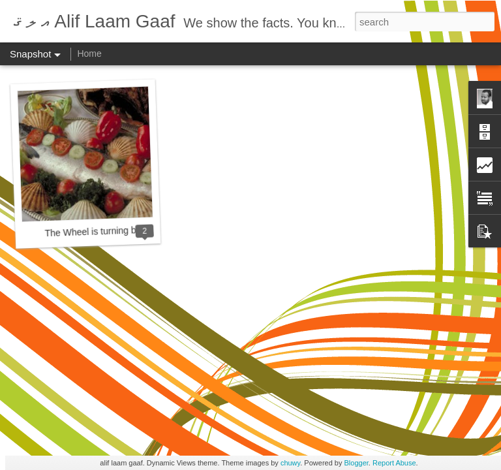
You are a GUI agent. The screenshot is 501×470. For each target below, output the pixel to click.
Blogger (356, 463)
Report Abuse (394, 463)
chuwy (290, 463)
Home (89, 53)
